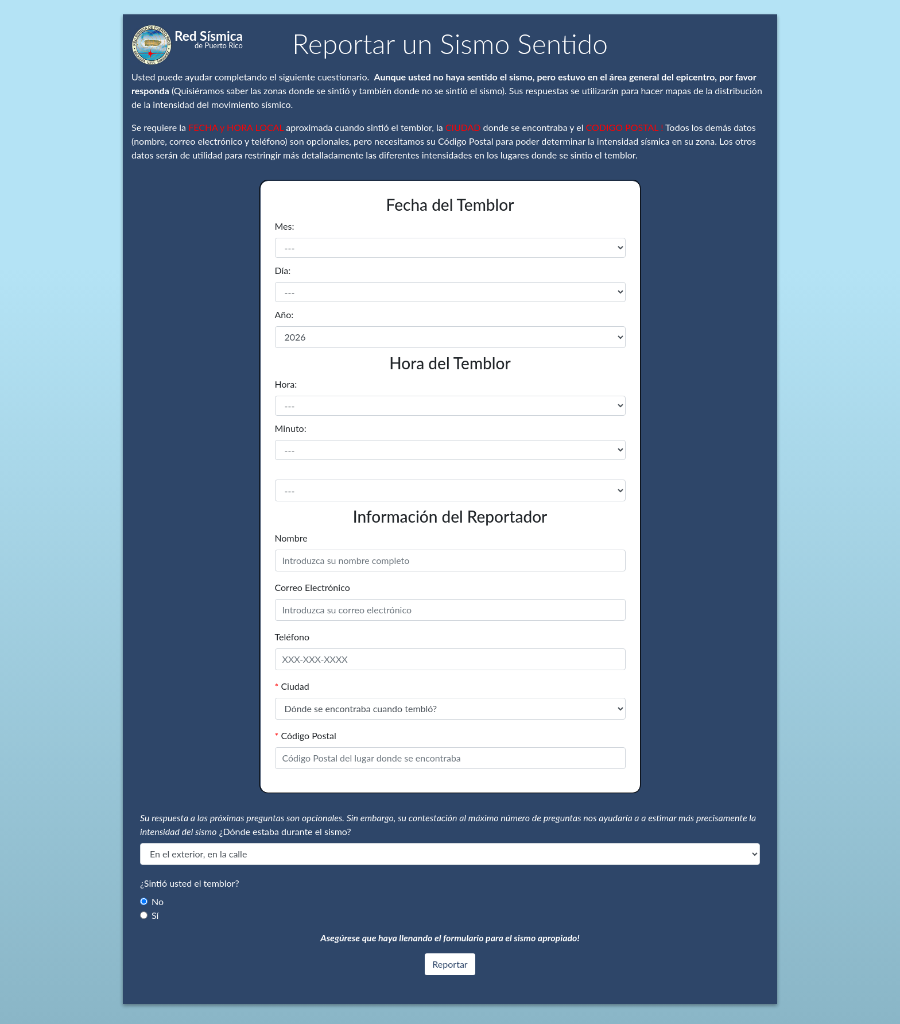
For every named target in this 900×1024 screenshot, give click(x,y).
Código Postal (305, 735)
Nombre (291, 537)
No (158, 901)
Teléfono (292, 636)
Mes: (284, 226)
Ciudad (292, 686)
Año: (284, 314)
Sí (155, 915)
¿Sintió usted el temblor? (189, 883)
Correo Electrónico (312, 587)
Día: (283, 270)
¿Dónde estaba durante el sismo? (285, 831)
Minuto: (291, 428)
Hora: (286, 383)
